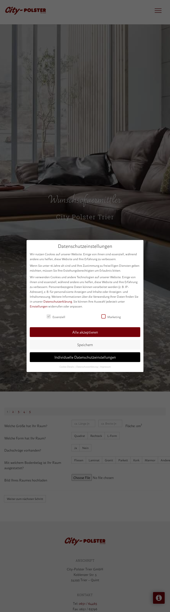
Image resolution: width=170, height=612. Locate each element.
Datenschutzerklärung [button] (87, 366)
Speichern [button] (85, 344)
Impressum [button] (105, 366)
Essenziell (56, 316)
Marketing (111, 316)
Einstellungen (39, 306)
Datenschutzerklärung (57, 301)
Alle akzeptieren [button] (85, 332)
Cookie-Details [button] (67, 366)
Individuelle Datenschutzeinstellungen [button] (85, 357)
